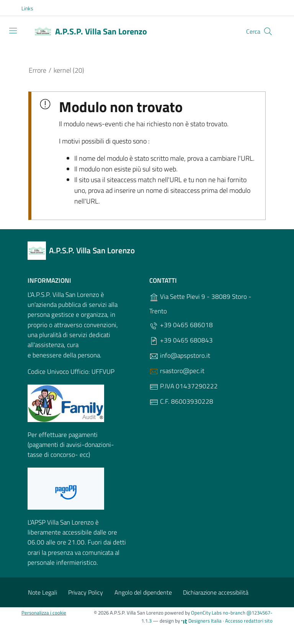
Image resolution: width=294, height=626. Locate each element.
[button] (31, 8)
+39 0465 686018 (181, 325)
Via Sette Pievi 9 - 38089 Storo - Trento (200, 304)
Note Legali (42, 592)
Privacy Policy (85, 592)
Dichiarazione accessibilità (215, 592)
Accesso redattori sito (249, 620)
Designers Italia (201, 620)
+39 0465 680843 (181, 340)
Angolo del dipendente (143, 592)
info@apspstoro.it (179, 355)
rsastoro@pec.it (176, 371)
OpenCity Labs (207, 612)
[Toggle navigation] (13, 30)
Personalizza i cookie (43, 612)
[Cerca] (268, 31)
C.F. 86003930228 (181, 401)
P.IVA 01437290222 (183, 386)
